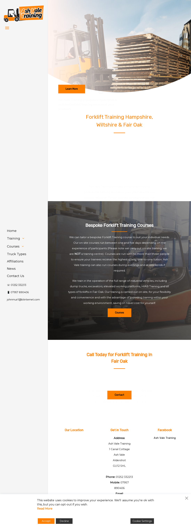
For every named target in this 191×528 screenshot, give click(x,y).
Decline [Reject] (64, 521)
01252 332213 (124, 477)
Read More (44, 508)
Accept (46, 521)
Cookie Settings (142, 521)
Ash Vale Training (165, 437)
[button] (7, 28)
